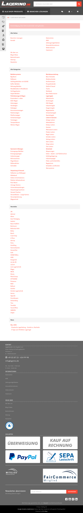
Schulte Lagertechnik (17, 291)
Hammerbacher (15, 248)
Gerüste (48, 127)
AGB (47, 40)
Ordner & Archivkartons (17, 178)
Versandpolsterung (16, 197)
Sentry (12, 293)
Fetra (12, 243)
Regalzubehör (50, 110)
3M (11, 211)
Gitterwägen (14, 103)
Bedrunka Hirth (15, 228)
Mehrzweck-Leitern (51, 129)
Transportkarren (15, 122)
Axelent (13, 221)
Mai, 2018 (14, 325)
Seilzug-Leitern (50, 139)
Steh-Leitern (50, 141)
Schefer (13, 288)
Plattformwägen (15, 115)
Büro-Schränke (50, 76)
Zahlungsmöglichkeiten (53, 43)
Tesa (12, 303)
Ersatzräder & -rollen (17, 98)
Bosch (12, 233)
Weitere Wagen (15, 125)
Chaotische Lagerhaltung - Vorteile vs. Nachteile (25, 327)
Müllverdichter (15, 163)
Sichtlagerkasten (15, 91)
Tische (48, 89)
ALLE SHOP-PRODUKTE (12, 12)
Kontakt (13, 40)
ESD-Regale (49, 103)
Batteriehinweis (15, 57)
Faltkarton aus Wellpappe (18, 173)
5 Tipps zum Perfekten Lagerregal (21, 330)
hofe (12, 252)
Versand (45, 503)
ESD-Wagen (14, 101)
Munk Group (14, 276)
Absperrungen (50, 151)
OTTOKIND (14, 279)
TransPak (13, 305)
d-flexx (13, 238)
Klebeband (14, 175)
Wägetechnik (14, 199)
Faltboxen (13, 79)
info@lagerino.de (12, 361)
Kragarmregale (50, 108)
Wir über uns (14, 52)
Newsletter (14, 62)
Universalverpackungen (17, 187)
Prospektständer (51, 84)
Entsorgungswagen (16, 153)
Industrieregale (50, 105)
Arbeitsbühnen (50, 122)
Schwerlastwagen (16, 117)
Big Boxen (13, 76)
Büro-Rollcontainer (51, 93)
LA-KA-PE (14, 262)
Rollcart (13, 286)
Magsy (12, 269)
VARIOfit (13, 310)
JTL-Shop (44, 511)
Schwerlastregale (51, 113)
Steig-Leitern (50, 144)
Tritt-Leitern (49, 146)
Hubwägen (14, 108)
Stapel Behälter (15, 93)
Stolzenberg (14, 300)
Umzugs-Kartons (16, 185)
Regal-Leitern (50, 134)
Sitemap (13, 59)
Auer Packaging (15, 219)
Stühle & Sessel (50, 86)
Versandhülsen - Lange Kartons (20, 194)
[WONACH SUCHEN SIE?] (55, 4)
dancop (13, 240)
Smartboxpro (14, 298)
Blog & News (14, 55)
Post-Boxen (14, 182)
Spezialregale (50, 115)
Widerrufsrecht (50, 47)
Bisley (12, 231)
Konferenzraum (50, 81)
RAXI (12, 284)
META (12, 271)
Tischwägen (14, 120)
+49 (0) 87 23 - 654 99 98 (18, 357)
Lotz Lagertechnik (16, 267)
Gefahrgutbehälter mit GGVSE (19, 81)
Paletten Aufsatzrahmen (18, 180)
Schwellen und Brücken (53, 166)
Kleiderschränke (50, 79)
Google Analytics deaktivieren (26, 509)
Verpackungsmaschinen (17, 190)
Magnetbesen (15, 161)
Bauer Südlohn (15, 223)
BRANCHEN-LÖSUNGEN (37, 12)
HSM (12, 257)
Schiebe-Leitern (51, 137)
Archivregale (49, 101)
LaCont (13, 264)
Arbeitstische (50, 98)
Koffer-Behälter (15, 84)
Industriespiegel (50, 158)
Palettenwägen (15, 113)
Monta (12, 274)
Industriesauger (15, 156)
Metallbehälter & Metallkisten (19, 89)
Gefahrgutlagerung (51, 156)
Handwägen (14, 105)
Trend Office (14, 308)
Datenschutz (50, 38)
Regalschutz (49, 163)
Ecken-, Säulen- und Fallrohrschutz (56, 153)
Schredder (14, 166)
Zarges (12, 312)
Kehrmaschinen (15, 158)
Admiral (13, 214)
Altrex (12, 216)
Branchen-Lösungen (16, 38)
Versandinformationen (52, 45)
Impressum (49, 50)
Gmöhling (13, 245)
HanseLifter (14, 250)
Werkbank (49, 91)
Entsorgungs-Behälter (17, 151)
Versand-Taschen (16, 192)
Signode (13, 296)
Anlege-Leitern (50, 120)
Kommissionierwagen (17, 110)
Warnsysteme (50, 168)
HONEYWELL (15, 255)
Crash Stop (14, 235)
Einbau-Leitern (50, 125)
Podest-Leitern (50, 132)
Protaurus (13, 281)
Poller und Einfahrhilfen (53, 161)
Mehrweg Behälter (16, 86)
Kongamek (14, 260)
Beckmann (14, 226)
